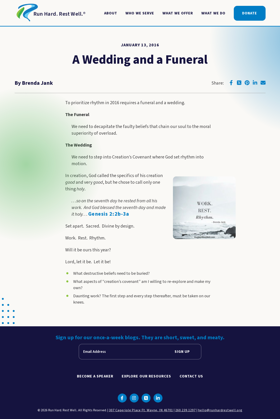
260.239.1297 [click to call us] (185, 410)
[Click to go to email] (263, 82)
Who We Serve (139, 13)
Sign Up (182, 351)
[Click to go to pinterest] (247, 82)
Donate (249, 13)
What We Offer (177, 13)
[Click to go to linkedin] (255, 82)
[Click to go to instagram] (134, 398)
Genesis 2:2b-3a (108, 214)
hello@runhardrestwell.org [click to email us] (220, 410)
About (110, 13)
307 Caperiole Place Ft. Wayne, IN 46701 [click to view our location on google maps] (141, 410)
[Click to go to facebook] (231, 82)
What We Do (213, 13)
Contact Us (191, 376)
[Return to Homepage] (50, 13)
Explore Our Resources (146, 376)
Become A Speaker (95, 376)
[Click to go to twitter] (239, 82)
